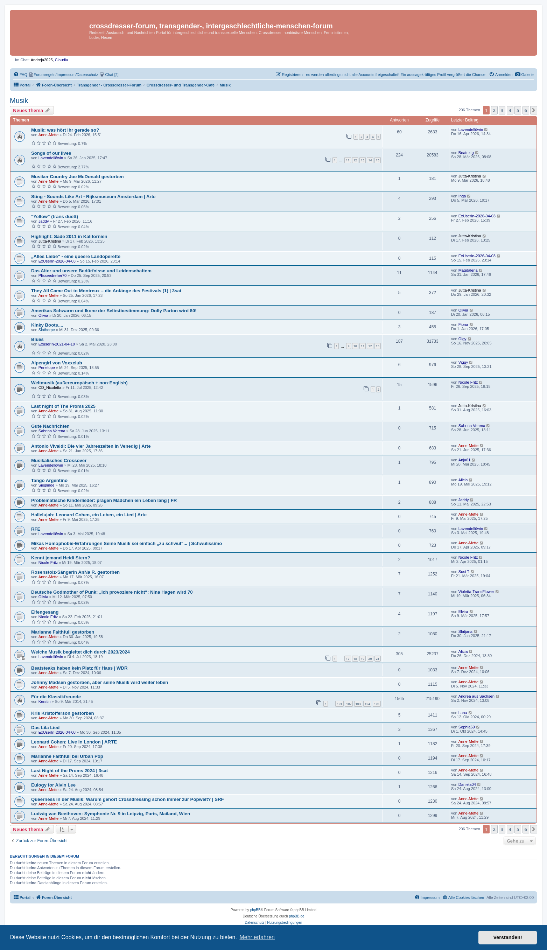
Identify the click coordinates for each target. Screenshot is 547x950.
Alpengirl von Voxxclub (56, 362)
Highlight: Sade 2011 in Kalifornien (69, 236)
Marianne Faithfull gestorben (62, 632)
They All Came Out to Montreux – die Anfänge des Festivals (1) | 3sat (106, 290)
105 (376, 703)
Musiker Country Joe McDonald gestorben (77, 176)
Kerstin (44, 701)
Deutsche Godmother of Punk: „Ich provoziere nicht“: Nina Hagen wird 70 (112, 592)
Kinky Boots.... (47, 325)
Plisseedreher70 (52, 275)
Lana (462, 713)
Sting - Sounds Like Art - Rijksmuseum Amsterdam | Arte (93, 196)
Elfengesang (44, 612)
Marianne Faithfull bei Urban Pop (67, 756)
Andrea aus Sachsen (476, 696)
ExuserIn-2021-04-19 (56, 344)
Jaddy (43, 221)
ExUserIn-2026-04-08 (57, 732)
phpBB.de (296, 916)
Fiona (463, 324)
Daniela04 (467, 784)
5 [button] (518, 110)
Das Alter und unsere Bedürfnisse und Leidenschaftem (91, 270)
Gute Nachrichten (50, 426)
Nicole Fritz (468, 382)
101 (339, 703)
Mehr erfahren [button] (257, 937)
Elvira (463, 611)
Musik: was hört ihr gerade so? (65, 130)
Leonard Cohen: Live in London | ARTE (74, 742)
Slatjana (465, 631)
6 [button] (526, 110)
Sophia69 (466, 727)
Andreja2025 (42, 60)
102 (348, 703)
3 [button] (502, 110)
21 (377, 658)
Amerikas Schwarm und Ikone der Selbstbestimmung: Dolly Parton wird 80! (114, 310)
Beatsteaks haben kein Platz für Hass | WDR (79, 668)
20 (370, 658)
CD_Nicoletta (49, 387)
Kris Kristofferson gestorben (62, 713)
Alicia (463, 480)
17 (347, 658)
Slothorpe (46, 330)
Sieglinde (46, 485)
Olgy (462, 339)
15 (377, 160)
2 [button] (494, 110)
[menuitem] (524, 74)
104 (367, 703)
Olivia (43, 315)
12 (355, 160)
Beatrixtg (466, 153)
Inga (462, 196)
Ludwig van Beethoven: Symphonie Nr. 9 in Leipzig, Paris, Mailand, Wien (110, 813)
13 (362, 160)
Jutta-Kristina (469, 176)
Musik (19, 100)
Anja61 (464, 460)
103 (358, 703)
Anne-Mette (48, 135)
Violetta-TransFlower (476, 591)
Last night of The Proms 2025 (63, 406)
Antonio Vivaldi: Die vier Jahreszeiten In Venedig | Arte (91, 446)
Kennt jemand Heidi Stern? (60, 557)
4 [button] (510, 110)
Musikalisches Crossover (58, 460)
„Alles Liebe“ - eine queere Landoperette (75, 256)
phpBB (255, 910)
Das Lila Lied (45, 727)
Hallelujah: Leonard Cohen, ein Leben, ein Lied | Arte (89, 514)
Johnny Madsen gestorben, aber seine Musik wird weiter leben (99, 682)
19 (362, 658)
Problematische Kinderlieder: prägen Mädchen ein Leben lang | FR (104, 500)
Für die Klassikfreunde (56, 696)
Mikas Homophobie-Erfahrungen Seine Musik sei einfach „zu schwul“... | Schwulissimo (126, 543)
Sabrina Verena (51, 431)
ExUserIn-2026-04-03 (477, 216)
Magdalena (468, 270)
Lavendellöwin (470, 129)
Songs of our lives (51, 153)
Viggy (463, 362)
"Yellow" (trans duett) (54, 216)
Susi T (463, 572)
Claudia (61, 60)
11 (347, 160)
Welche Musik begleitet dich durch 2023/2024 (80, 652)
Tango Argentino (49, 480)
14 (370, 160)
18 (355, 658)
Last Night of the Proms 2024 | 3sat (69, 770)
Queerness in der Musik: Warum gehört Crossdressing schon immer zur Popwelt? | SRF (127, 799)
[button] (533, 110)
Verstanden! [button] (507, 937)
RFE (35, 529)
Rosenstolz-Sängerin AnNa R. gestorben (75, 572)
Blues (37, 339)
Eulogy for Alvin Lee (53, 785)
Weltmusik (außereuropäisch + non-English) (79, 382)
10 (355, 346)
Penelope (46, 367)
